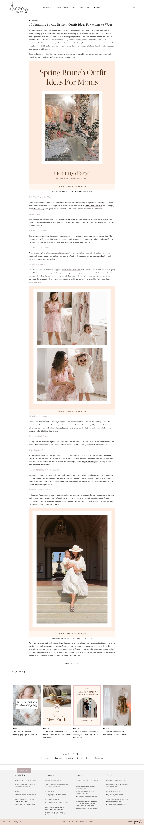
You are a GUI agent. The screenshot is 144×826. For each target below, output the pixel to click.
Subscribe (99, 759)
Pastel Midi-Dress (37, 264)
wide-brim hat (63, 428)
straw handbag (38, 209)
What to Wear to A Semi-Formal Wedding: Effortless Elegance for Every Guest (85, 735)
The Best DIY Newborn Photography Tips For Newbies (25, 734)
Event (74, 7)
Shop (68, 823)
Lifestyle (58, 7)
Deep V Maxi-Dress (38, 436)
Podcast (97, 7)
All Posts (44, 759)
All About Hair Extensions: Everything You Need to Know (114, 734)
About (88, 7)
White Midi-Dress (38, 230)
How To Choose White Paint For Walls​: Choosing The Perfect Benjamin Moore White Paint (86, 804)
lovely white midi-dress (41, 236)
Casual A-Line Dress (39, 247)
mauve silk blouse (68, 219)
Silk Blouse (34, 213)
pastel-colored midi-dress (71, 270)
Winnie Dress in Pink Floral (42, 489)
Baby (15, 729)
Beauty (106, 729)
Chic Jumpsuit (36, 449)
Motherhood (47, 7)
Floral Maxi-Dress (38, 416)
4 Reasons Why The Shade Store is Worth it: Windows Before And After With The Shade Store (87, 783)
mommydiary (24, 771)
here (39, 282)
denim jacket (99, 256)
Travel (81, 7)
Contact (75, 823)
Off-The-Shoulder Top (40, 197)
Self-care (33, 20)
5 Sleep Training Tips (52, 801)
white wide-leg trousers (93, 205)
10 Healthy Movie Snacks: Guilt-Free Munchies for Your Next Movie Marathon (56, 735)
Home (66, 7)
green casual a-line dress (59, 253)
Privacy (82, 823)
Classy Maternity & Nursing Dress (45, 469)
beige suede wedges (89, 461)
